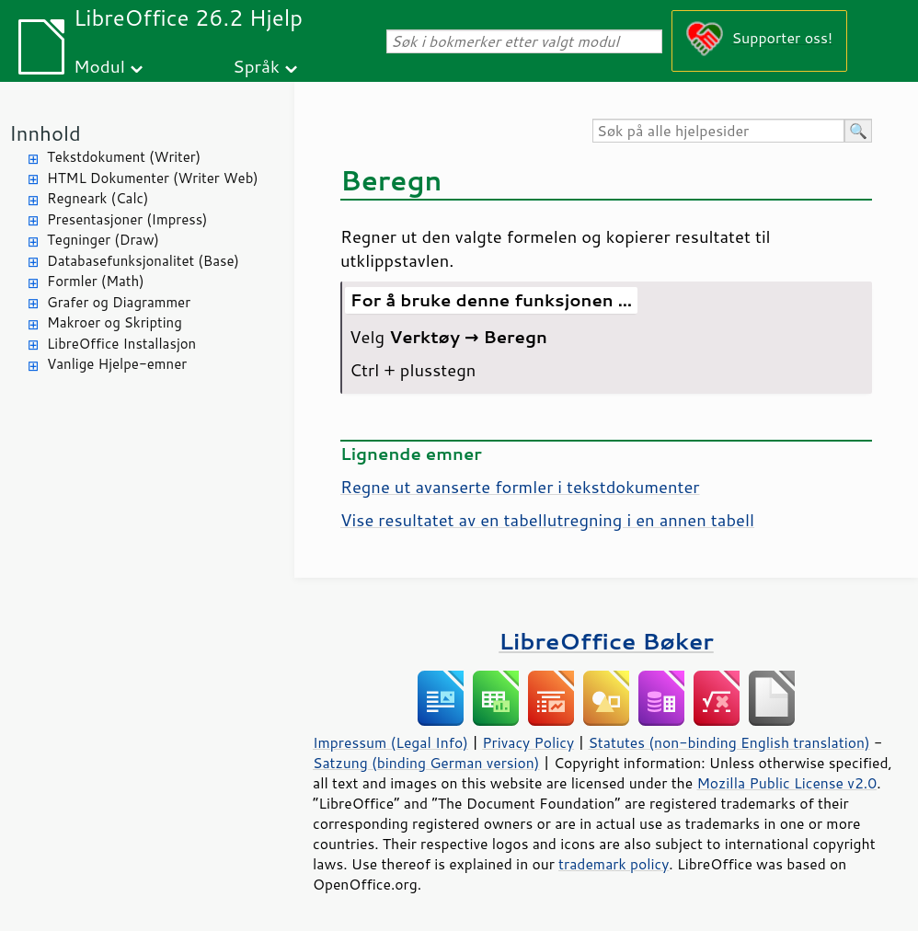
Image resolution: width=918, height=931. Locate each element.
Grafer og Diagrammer (118, 302)
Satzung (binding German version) (426, 763)
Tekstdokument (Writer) (124, 157)
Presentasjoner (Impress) (127, 219)
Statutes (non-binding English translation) (728, 742)
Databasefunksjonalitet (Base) (143, 260)
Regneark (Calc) (97, 198)
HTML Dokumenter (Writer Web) (152, 178)
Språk (256, 65)
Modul (99, 65)
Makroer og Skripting (114, 322)
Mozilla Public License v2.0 (786, 783)
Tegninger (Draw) (103, 239)
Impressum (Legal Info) (390, 742)
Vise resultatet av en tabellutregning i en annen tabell (547, 520)
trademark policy (613, 864)
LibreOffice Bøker (606, 641)
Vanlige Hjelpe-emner (117, 364)
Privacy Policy (528, 742)
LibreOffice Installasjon (121, 343)
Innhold (45, 133)
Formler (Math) (95, 281)
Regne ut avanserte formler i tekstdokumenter (520, 487)
